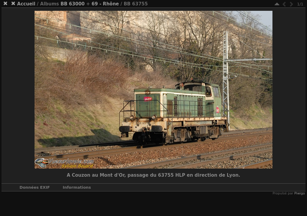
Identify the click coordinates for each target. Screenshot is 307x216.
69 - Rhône (105, 4)
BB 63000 (73, 4)
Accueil (26, 4)
